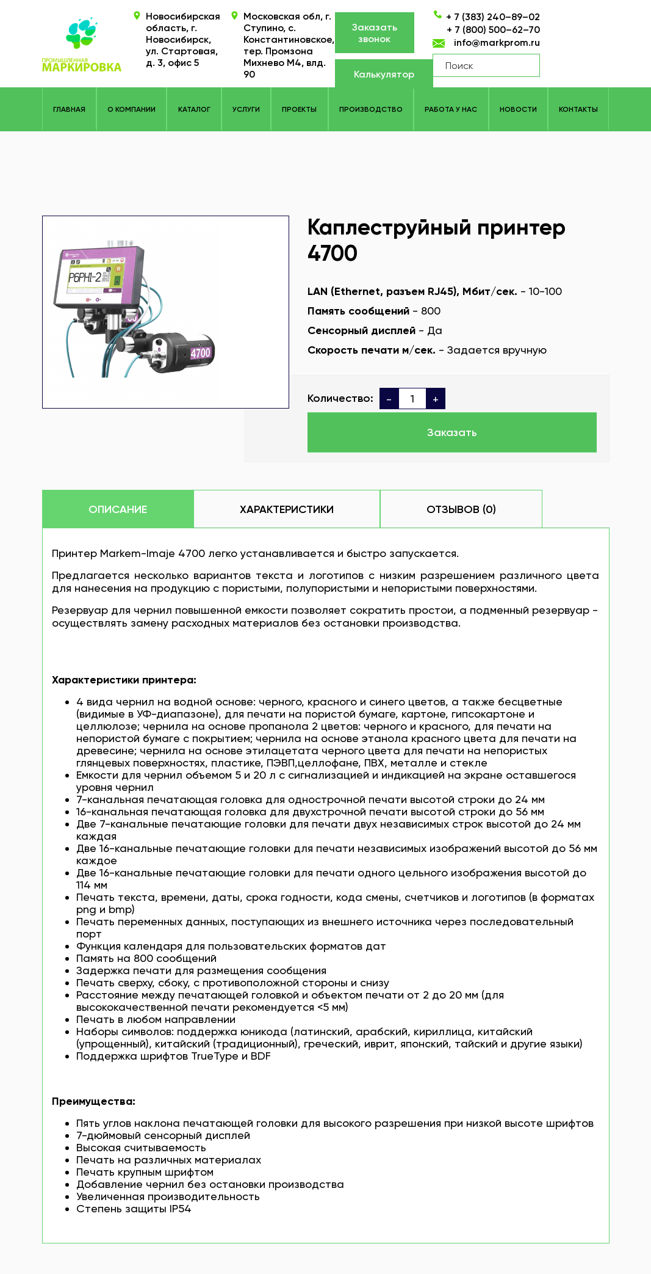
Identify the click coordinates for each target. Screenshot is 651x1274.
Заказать (452, 432)
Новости (518, 109)
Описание (117, 509)
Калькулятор (384, 74)
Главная (69, 109)
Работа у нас (451, 109)
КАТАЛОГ (194, 109)
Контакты (578, 109)
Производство (371, 109)
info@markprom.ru (497, 42)
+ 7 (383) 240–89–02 (493, 17)
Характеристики (287, 509)
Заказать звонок (374, 33)
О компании (131, 109)
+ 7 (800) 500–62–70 (493, 29)
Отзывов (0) (461, 509)
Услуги (246, 109)
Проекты (299, 109)
